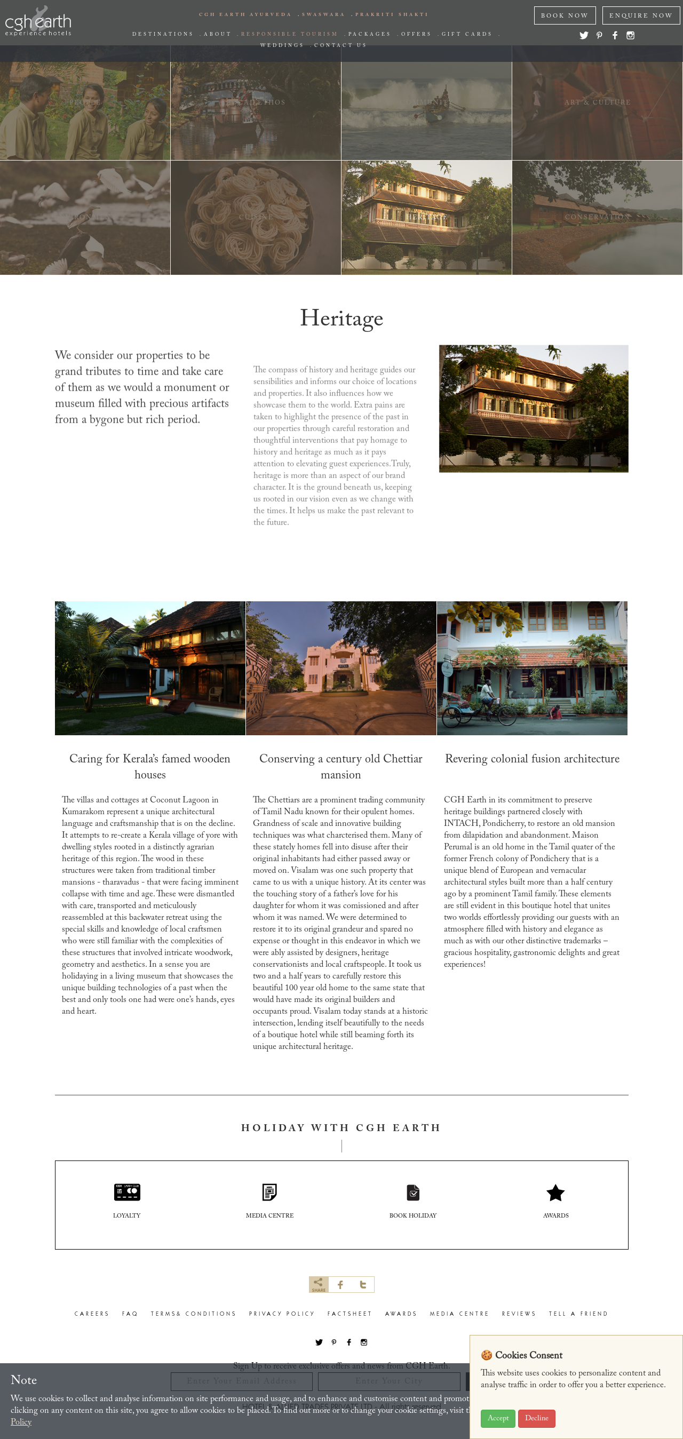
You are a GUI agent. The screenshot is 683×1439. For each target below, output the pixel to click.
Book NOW (565, 16)
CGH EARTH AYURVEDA (245, 15)
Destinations (163, 35)
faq (130, 1315)
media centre (270, 1202)
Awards (401, 1315)
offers (416, 35)
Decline (537, 1418)
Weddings (282, 46)
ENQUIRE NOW (641, 16)
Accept (498, 1418)
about (218, 35)
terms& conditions (194, 1315)
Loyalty (126, 1202)
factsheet (350, 1315)
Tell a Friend (579, 1315)
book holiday (413, 1202)
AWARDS (556, 1202)
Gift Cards (467, 35)
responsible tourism (290, 35)
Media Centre (460, 1315)
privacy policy (282, 1315)
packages (370, 35)
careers (92, 1315)
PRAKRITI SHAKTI (392, 15)
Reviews (519, 1315)
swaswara (324, 15)
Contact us (341, 46)
